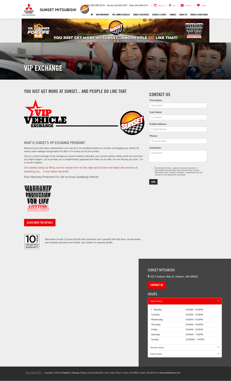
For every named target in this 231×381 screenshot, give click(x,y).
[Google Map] (69, 313)
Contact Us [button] (156, 285)
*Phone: (153, 136)
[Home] (91, 15)
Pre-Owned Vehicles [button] (121, 14)
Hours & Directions (199, 14)
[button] (17, 30)
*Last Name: (155, 112)
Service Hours (184, 347)
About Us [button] (183, 14)
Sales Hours (184, 301)
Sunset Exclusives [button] (141, 14)
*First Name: (155, 100)
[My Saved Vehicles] (201, 5)
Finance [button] (172, 14)
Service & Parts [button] (159, 14)
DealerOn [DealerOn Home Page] (66, 373)
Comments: (155, 148)
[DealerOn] (34, 373)
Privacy (84, 373)
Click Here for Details (40, 222)
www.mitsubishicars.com (169, 373)
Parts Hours (184, 354)
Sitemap (75, 373)
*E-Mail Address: (158, 124)
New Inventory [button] (102, 14)
